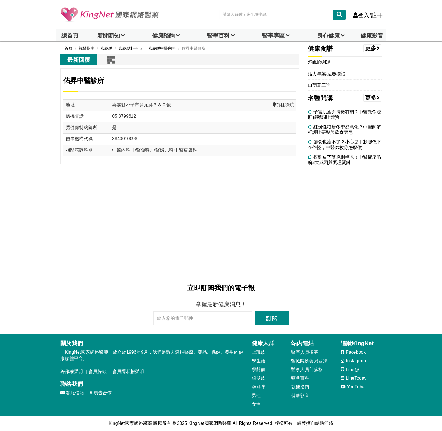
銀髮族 (258, 378)
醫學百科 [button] (218, 35)
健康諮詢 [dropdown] (163, 35)
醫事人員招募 (304, 352)
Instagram (353, 360)
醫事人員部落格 (307, 369)
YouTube (352, 386)
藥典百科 (300, 378)
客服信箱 (72, 392)
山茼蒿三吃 (319, 85)
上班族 (258, 352)
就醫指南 (300, 386)
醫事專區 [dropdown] (273, 35)
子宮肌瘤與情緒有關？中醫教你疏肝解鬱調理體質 (344, 115)
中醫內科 (121, 150)
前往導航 (283, 104)
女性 (256, 404)
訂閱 (271, 318)
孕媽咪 (258, 386)
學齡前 (258, 369)
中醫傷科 (141, 150)
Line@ (350, 369)
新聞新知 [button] (108, 35)
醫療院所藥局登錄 (309, 360)
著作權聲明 (71, 371)
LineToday (353, 378)
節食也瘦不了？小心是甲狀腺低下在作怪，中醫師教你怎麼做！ (344, 144)
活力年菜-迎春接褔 (326, 73)
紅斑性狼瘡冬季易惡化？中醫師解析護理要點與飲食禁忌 (344, 129)
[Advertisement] (179, 223)
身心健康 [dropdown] (328, 35)
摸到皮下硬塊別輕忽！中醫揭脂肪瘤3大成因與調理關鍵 (344, 160)
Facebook (353, 352)
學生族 (258, 360)
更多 (372, 48)
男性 (256, 395)
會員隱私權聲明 (128, 371)
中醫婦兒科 (162, 150)
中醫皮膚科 (185, 150)
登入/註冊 (368, 15)
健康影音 (372, 35)
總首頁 (69, 35)
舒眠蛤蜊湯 (319, 62)
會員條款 (98, 371)
